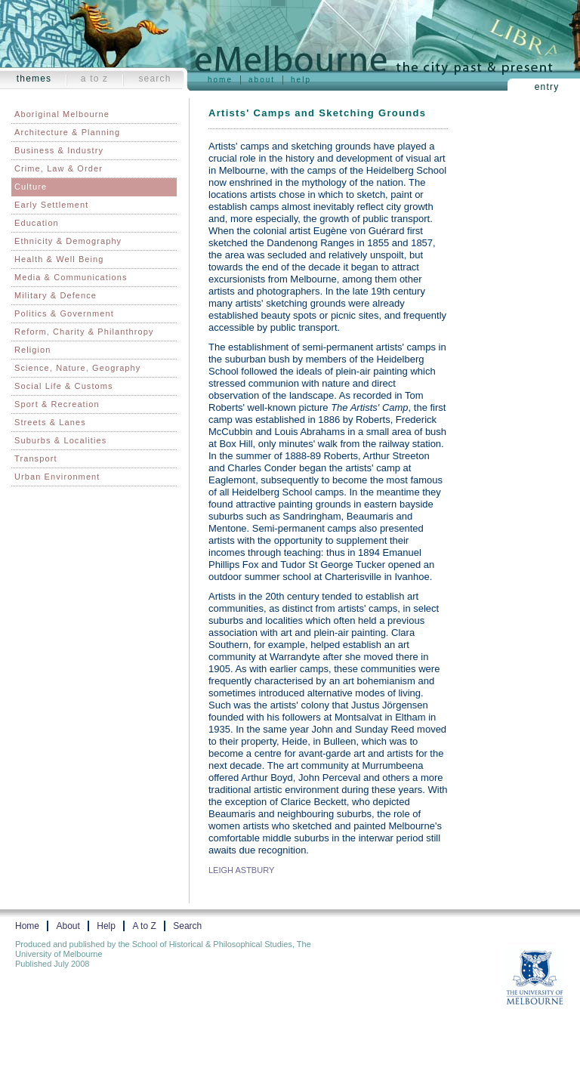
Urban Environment (57, 476)
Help (301, 80)
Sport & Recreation (57, 404)
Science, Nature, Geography (77, 367)
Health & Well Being (59, 259)
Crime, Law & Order (58, 168)
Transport (35, 458)
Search (154, 78)
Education (36, 222)
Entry (547, 87)
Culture (30, 186)
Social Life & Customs (63, 385)
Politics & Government (64, 313)
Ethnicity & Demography (68, 240)
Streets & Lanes (50, 422)
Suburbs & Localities (60, 440)
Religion (32, 349)
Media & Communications (71, 277)
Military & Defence (55, 295)
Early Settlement (51, 204)
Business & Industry (58, 150)
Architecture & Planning (67, 132)
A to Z (95, 78)
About (261, 80)
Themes (34, 78)
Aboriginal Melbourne (62, 114)
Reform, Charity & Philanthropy (84, 331)
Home (220, 80)
